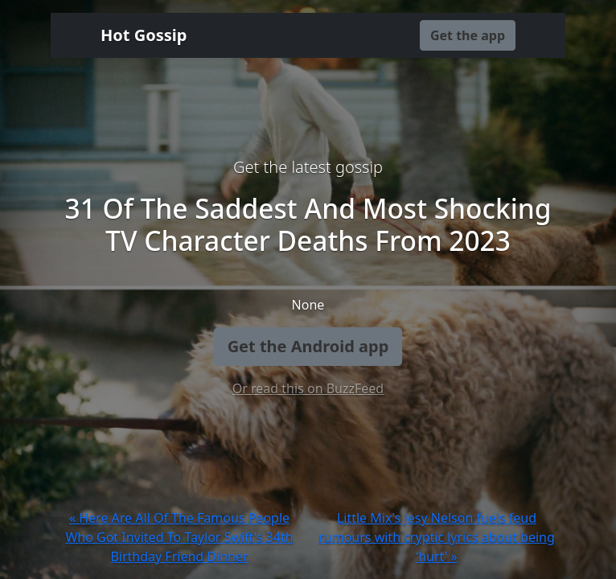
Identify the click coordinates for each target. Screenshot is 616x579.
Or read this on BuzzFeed (308, 388)
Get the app (467, 35)
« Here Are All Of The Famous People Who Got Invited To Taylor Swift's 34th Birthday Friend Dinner (179, 537)
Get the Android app (308, 346)
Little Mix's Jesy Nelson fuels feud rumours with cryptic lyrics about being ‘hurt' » (436, 537)
